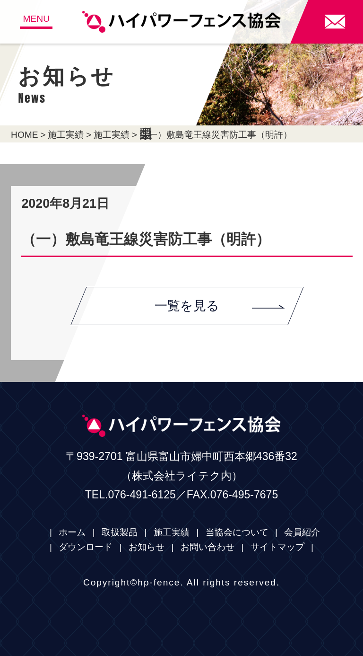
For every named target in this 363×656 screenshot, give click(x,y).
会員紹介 (302, 532)
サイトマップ (277, 547)
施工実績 (66, 135)
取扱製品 (120, 532)
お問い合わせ (207, 547)
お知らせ (146, 547)
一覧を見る (220, 306)
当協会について (237, 532)
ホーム (72, 532)
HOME (24, 135)
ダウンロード (85, 547)
